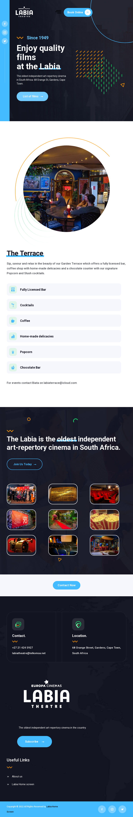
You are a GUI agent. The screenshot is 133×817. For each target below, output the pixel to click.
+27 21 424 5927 (22, 647)
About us (17, 776)
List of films (33, 97)
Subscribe (35, 742)
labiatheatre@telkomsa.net (29, 653)
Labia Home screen (23, 784)
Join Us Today (25, 464)
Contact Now (67, 585)
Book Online (79, 12)
